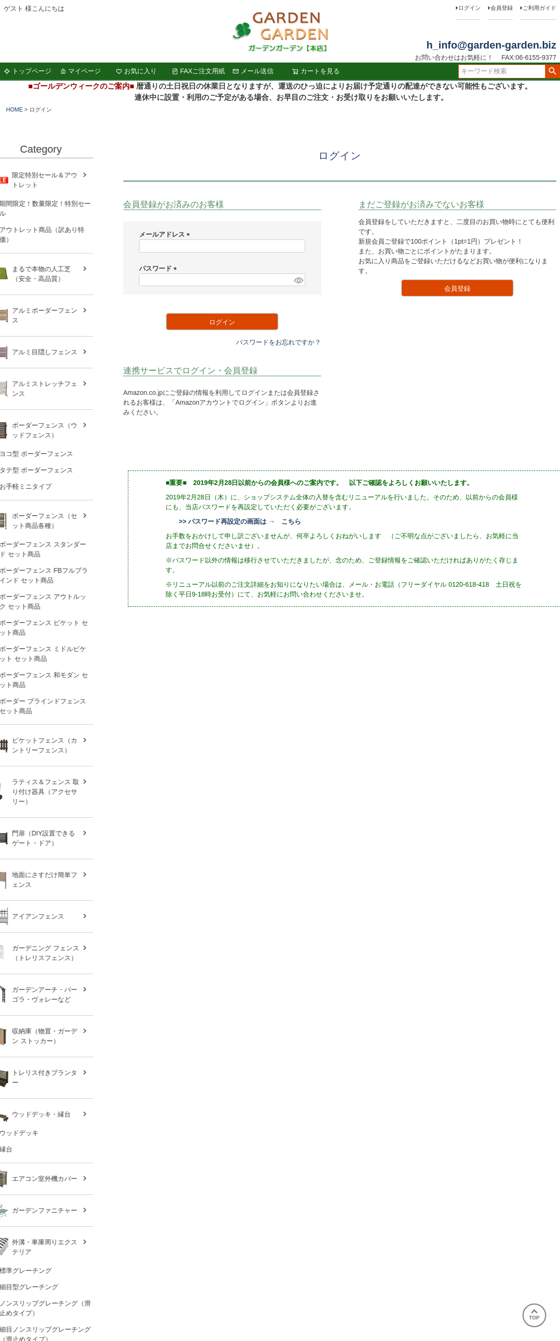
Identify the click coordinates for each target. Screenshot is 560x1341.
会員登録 (501, 8)
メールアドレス (166, 234)
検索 (552, 71)
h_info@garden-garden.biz (491, 45)
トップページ (27, 71)
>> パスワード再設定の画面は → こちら (240, 521)
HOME (14, 109)
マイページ (80, 71)
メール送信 (252, 71)
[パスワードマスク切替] (298, 280)
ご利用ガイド (539, 8)
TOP (534, 1314)
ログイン (469, 8)
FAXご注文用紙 (198, 71)
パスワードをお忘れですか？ (278, 342)
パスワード (159, 268)
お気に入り (136, 71)
